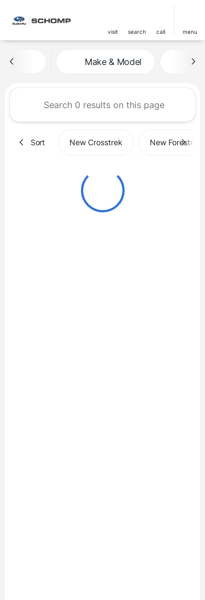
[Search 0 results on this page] (102, 104)
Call (160, 31)
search (137, 31)
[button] (113, 20)
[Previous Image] (12, 61)
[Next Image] (193, 61)
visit (113, 31)
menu (190, 31)
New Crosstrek (95, 142)
